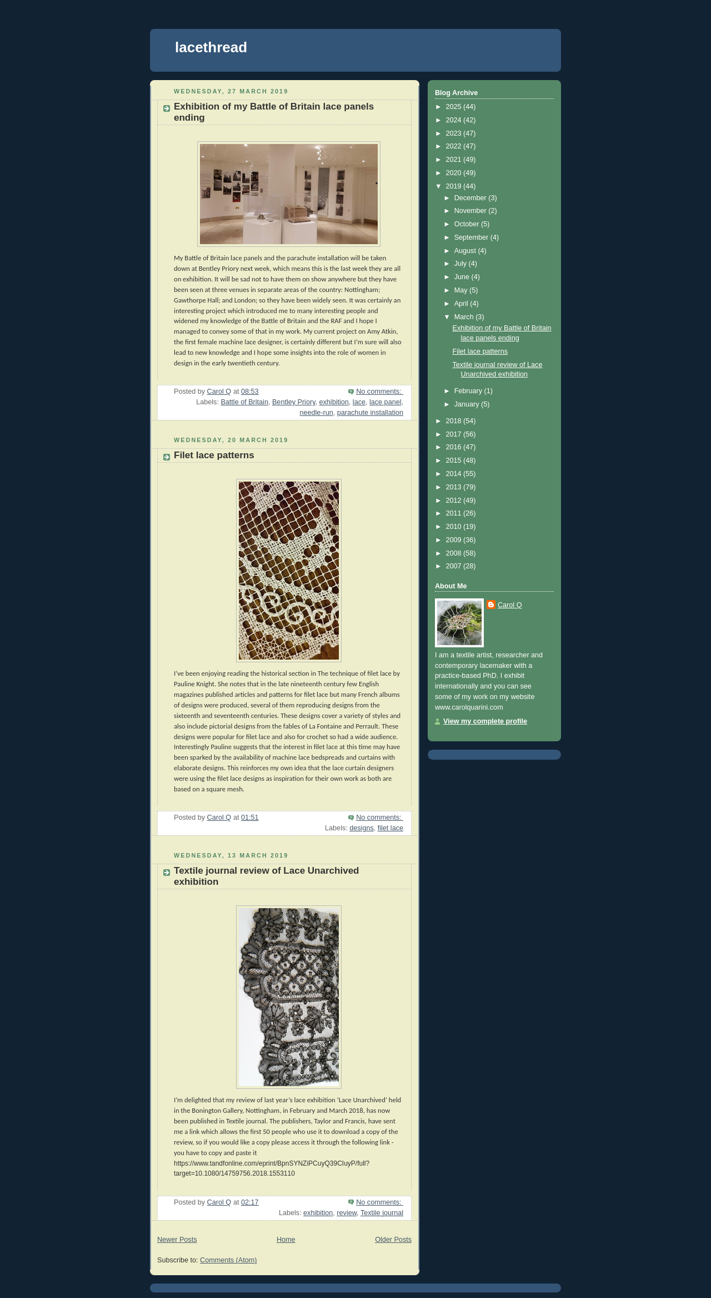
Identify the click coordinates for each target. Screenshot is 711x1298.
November (471, 211)
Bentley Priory (294, 402)
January (467, 404)
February (469, 391)
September (472, 237)
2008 (455, 553)
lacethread (211, 47)
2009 (455, 540)
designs (361, 828)
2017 (455, 434)
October (467, 224)
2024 (455, 120)
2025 (455, 107)
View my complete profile (485, 721)
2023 (455, 133)
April (462, 304)
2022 (455, 146)
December (471, 198)
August (466, 251)
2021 (455, 160)
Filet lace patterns (214, 455)
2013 (455, 487)
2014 (455, 474)
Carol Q (510, 605)
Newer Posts (177, 1239)
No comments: (379, 391)
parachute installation (370, 413)
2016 (455, 447)
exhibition (334, 402)
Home (286, 1239)
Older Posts (393, 1239)
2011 (455, 513)
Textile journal (381, 1213)
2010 (455, 527)
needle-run (316, 413)
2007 (455, 566)
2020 (455, 173)
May (461, 290)
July (461, 263)
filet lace (390, 828)
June (463, 277)
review (347, 1213)
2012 (455, 500)
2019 (455, 186)
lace (359, 402)
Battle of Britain (244, 402)
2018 (455, 421)
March (465, 317)
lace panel (385, 402)
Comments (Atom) (228, 1260)
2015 (455, 460)
